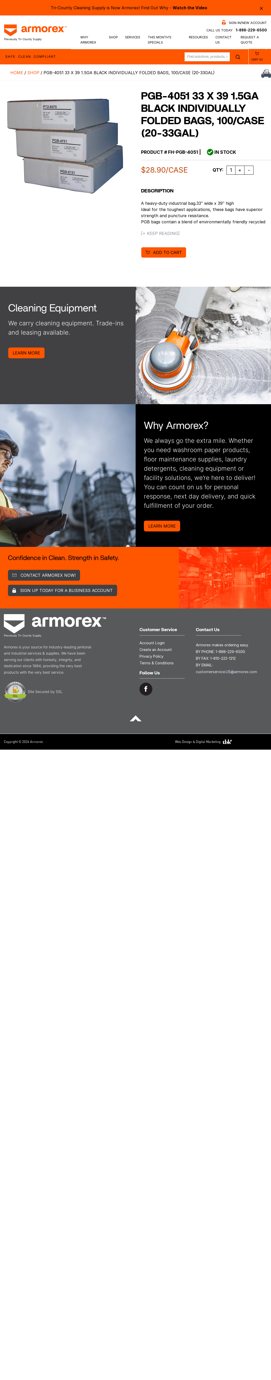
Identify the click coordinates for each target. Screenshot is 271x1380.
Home (16, 72)
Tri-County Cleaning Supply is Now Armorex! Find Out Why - (129, 7)
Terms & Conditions (156, 663)
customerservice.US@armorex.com (226, 672)
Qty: (218, 170)
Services (132, 37)
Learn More (26, 352)
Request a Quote (250, 39)
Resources (198, 37)
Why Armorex (88, 39)
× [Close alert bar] (261, 8)
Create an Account (155, 649)
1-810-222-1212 (223, 658)
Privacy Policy (151, 656)
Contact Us (223, 39)
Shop (113, 37)
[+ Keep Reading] (160, 233)
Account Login (152, 643)
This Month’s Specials (159, 39)
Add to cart (167, 252)
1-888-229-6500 (251, 30)
